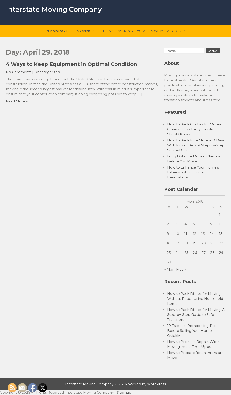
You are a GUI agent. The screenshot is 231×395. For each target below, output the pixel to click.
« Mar (168, 269)
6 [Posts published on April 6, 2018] (202, 224)
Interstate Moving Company (54, 9)
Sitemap (124, 392)
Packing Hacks (131, 31)
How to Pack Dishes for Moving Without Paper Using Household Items (195, 298)
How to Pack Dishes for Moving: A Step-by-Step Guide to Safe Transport (196, 314)
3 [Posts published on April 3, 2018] (177, 224)
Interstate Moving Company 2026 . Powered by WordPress (115, 384)
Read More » (17, 101)
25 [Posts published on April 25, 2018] (186, 252)
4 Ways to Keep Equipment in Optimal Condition (71, 64)
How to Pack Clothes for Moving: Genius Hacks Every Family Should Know (195, 129)
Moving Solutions (94, 31)
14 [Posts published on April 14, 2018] (212, 233)
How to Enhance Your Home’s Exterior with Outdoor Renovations (193, 172)
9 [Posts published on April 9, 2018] (168, 233)
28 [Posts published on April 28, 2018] (212, 252)
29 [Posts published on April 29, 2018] (221, 252)
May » (181, 269)
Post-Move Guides (167, 31)
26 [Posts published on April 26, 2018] (195, 252)
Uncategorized (47, 72)
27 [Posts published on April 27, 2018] (203, 252)
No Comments (18, 72)
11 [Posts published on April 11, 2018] (185, 233)
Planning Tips (59, 31)
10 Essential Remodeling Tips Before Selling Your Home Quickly (191, 330)
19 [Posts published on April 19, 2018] (194, 243)
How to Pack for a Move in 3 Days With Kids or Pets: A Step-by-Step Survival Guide (195, 145)
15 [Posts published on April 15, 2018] (220, 233)
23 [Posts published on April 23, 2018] (169, 252)
